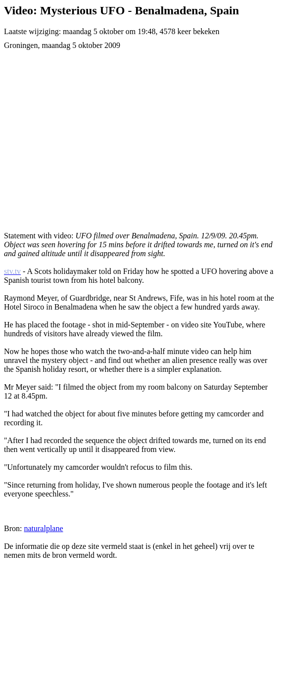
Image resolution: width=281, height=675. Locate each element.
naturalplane (43, 528)
